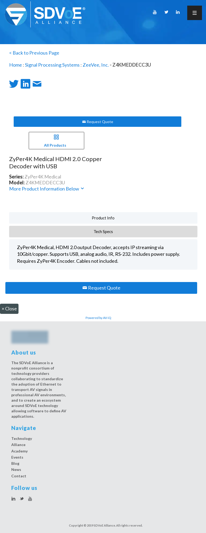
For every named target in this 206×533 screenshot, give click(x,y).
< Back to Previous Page (34, 53)
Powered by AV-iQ (98, 318)
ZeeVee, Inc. (96, 65)
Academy (19, 451)
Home (15, 65)
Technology (21, 438)
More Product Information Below (47, 189)
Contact (18, 476)
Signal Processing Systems (52, 65)
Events (17, 457)
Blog (15, 463)
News (16, 469)
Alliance (18, 444)
